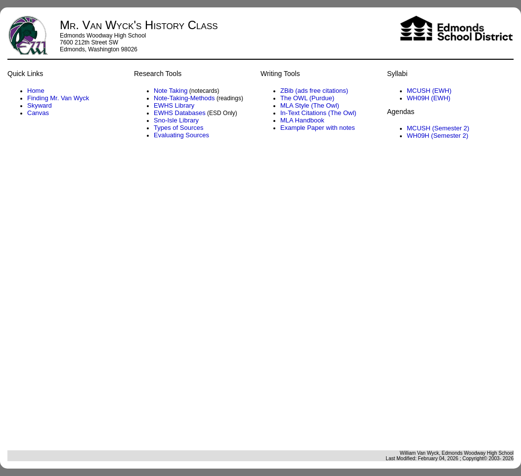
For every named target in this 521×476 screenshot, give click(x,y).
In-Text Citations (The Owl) (318, 113)
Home (35, 90)
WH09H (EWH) (428, 98)
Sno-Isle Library (176, 120)
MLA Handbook (302, 120)
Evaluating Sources (181, 135)
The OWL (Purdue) (307, 98)
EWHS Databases (180, 113)
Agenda (259, 297)
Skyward (39, 105)
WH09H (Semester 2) (437, 135)
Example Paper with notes (317, 127)
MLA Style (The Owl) (309, 105)
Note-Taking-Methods (184, 98)
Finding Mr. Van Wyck (58, 98)
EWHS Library (174, 105)
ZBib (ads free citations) (314, 90)
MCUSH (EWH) (429, 90)
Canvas (38, 113)
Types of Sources (178, 127)
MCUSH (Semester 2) (438, 128)
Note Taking (170, 90)
